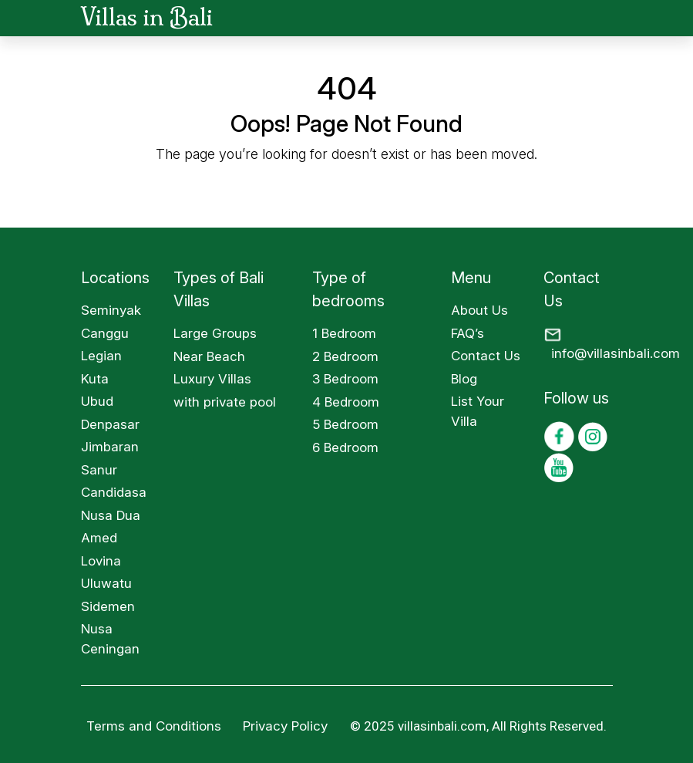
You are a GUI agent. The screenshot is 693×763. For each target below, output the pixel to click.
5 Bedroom (345, 424)
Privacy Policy (287, 726)
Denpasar (110, 424)
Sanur (99, 470)
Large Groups (215, 333)
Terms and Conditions (153, 726)
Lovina (101, 561)
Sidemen (108, 606)
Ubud (97, 401)
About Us (479, 310)
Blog (464, 379)
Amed (99, 537)
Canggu (105, 333)
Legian (101, 355)
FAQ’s (467, 333)
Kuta (95, 379)
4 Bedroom (345, 402)
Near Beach (209, 356)
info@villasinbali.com (615, 353)
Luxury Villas (212, 379)
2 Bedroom (345, 356)
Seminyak (111, 310)
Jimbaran (110, 446)
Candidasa (113, 492)
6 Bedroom (345, 447)
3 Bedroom (345, 379)
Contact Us (485, 355)
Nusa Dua (110, 515)
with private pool (224, 402)
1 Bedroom (344, 333)
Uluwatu (106, 583)
